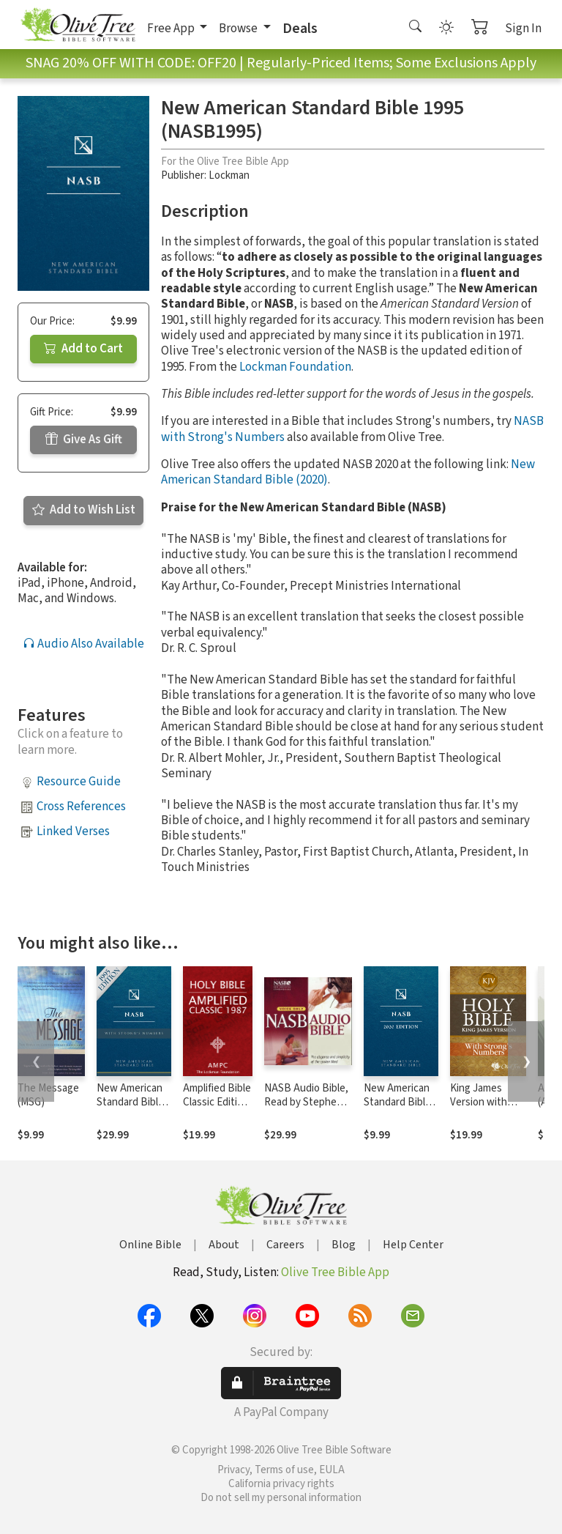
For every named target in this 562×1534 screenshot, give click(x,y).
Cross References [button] (81, 806)
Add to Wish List (83, 510)
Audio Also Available (83, 644)
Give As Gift (83, 439)
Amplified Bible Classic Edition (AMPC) (217, 1102)
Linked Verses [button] (73, 831)
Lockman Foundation (295, 367)
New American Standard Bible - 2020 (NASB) (400, 1102)
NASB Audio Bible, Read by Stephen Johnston (306, 1102)
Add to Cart (83, 348)
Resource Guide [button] (79, 781)
